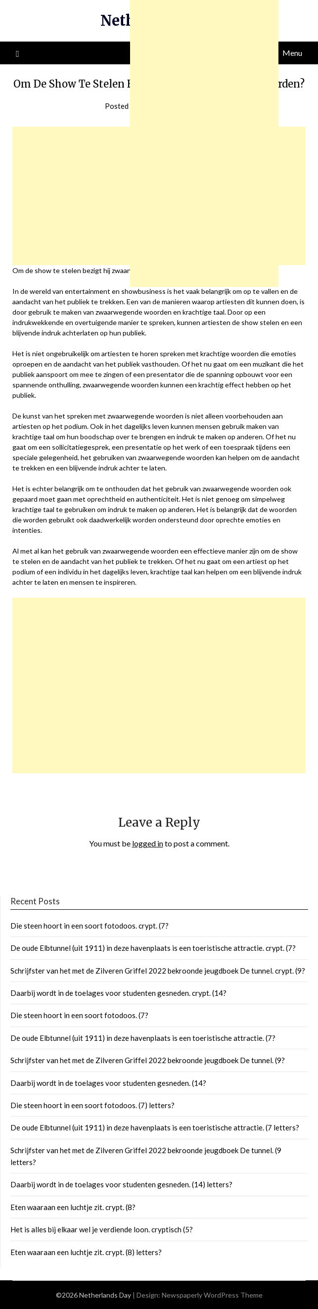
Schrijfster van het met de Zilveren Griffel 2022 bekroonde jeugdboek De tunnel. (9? (147, 1060)
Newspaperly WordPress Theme (212, 1295)
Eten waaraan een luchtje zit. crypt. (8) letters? (86, 1252)
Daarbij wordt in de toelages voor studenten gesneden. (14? (108, 1082)
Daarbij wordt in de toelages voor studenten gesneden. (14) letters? (121, 1184)
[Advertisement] (159, 685)
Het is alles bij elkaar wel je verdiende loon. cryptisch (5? (101, 1229)
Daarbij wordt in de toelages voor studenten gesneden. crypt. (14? (118, 992)
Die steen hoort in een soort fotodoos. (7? (79, 1015)
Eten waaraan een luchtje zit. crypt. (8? (73, 1207)
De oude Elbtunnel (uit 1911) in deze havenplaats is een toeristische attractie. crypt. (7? (153, 947)
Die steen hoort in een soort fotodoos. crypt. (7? (89, 925)
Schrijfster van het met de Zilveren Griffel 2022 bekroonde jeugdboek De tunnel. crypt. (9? (157, 970)
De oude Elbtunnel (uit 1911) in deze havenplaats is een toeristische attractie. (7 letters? (154, 1127)
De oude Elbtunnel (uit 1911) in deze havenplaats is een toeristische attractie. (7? (142, 1037)
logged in (147, 843)
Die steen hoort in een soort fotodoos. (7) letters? (92, 1105)
